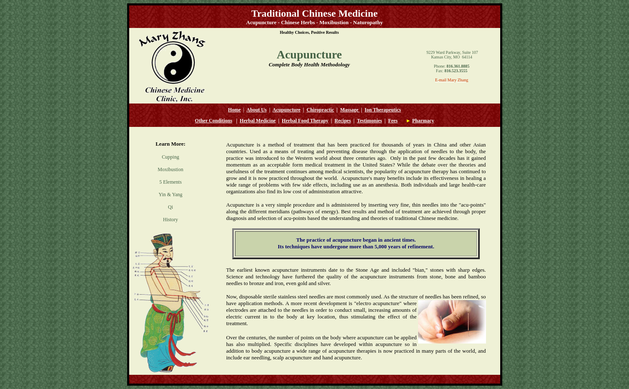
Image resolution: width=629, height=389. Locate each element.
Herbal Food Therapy (305, 121)
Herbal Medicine (258, 121)
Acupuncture (287, 110)
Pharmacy (423, 121)
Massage (349, 110)
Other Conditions (213, 121)
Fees (393, 121)
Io (367, 110)
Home (234, 110)
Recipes (343, 121)
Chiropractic (320, 110)
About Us (256, 110)
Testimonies (369, 121)
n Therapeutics (385, 110)
